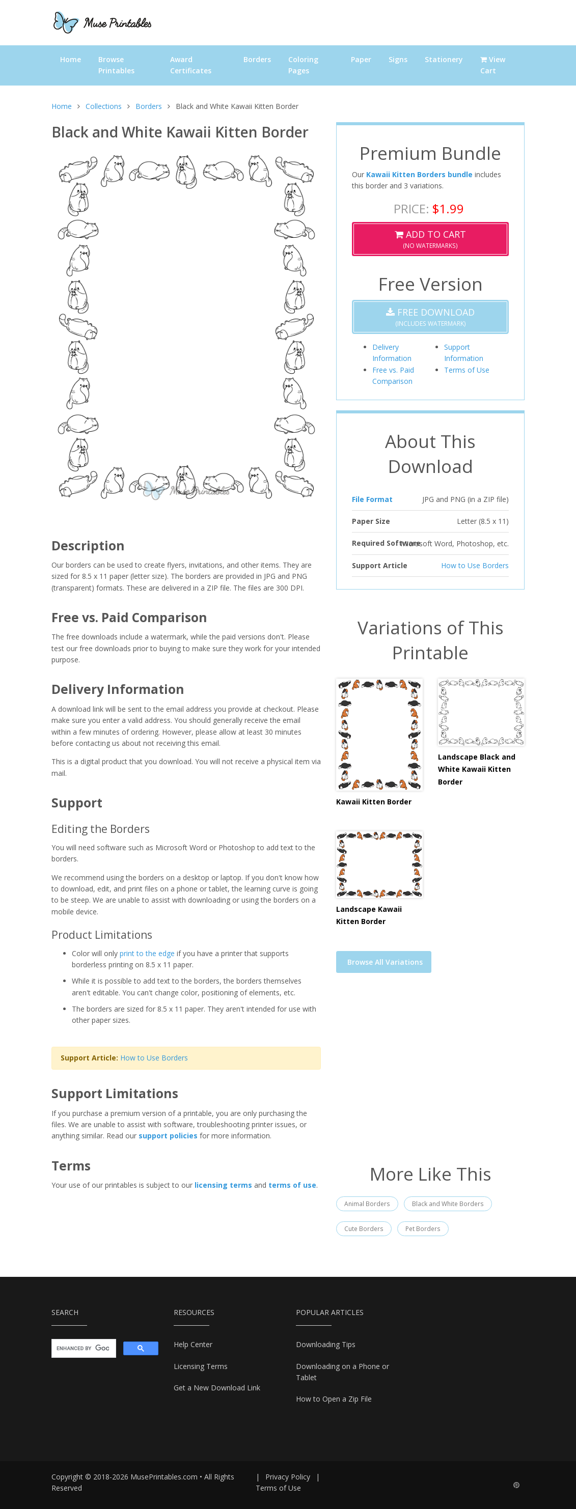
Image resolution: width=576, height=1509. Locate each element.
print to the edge (147, 953)
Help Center (193, 1344)
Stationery (444, 59)
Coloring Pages (303, 64)
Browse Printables (116, 64)
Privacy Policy (287, 1477)
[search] (83, 1348)
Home (70, 59)
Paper (361, 59)
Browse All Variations (385, 962)
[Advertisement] (430, 1074)
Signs (398, 59)
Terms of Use (466, 370)
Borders (257, 59)
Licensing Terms (201, 1366)
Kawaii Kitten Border (374, 801)
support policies (168, 1135)
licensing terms (223, 1185)
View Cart (492, 64)
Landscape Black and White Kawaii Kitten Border (476, 769)
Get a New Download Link (217, 1387)
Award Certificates (190, 64)
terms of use (292, 1185)
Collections (104, 106)
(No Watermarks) (430, 239)
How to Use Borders (154, 1058)
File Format (372, 499)
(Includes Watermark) (430, 317)
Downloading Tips (325, 1344)
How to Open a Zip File (334, 1399)
